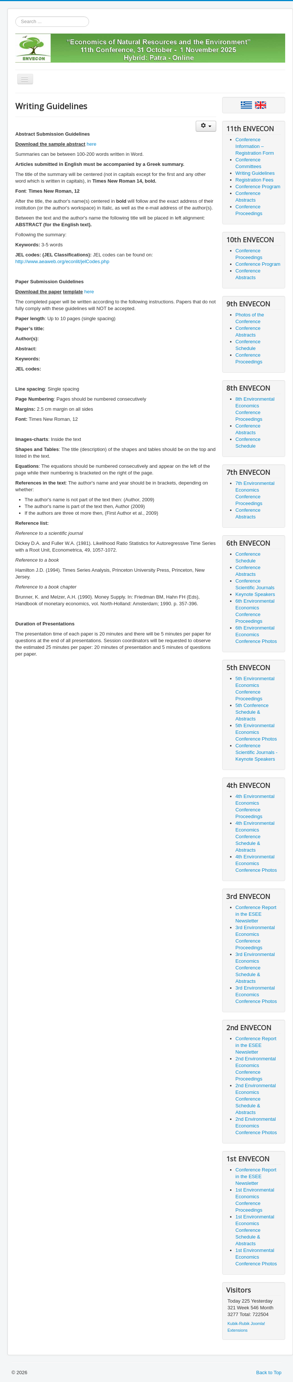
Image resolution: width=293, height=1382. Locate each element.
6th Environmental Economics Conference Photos (256, 634)
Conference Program (258, 186)
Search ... (15, 16)
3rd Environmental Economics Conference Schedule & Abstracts (255, 968)
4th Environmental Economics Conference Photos (256, 863)
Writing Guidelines (255, 173)
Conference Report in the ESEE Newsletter (256, 914)
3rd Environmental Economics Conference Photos (256, 994)
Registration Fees (255, 180)
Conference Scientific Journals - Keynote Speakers (257, 752)
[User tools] (206, 126)
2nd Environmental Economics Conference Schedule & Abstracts (256, 1099)
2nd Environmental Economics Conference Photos (256, 1125)
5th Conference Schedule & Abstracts (252, 712)
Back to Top (268, 1372)
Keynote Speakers (255, 594)
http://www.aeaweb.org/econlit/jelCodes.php (62, 261)
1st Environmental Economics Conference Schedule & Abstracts (255, 1230)
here (91, 144)
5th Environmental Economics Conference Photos (256, 732)
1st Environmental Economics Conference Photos (256, 1256)
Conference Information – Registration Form (255, 146)
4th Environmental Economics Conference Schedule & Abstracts (255, 836)
